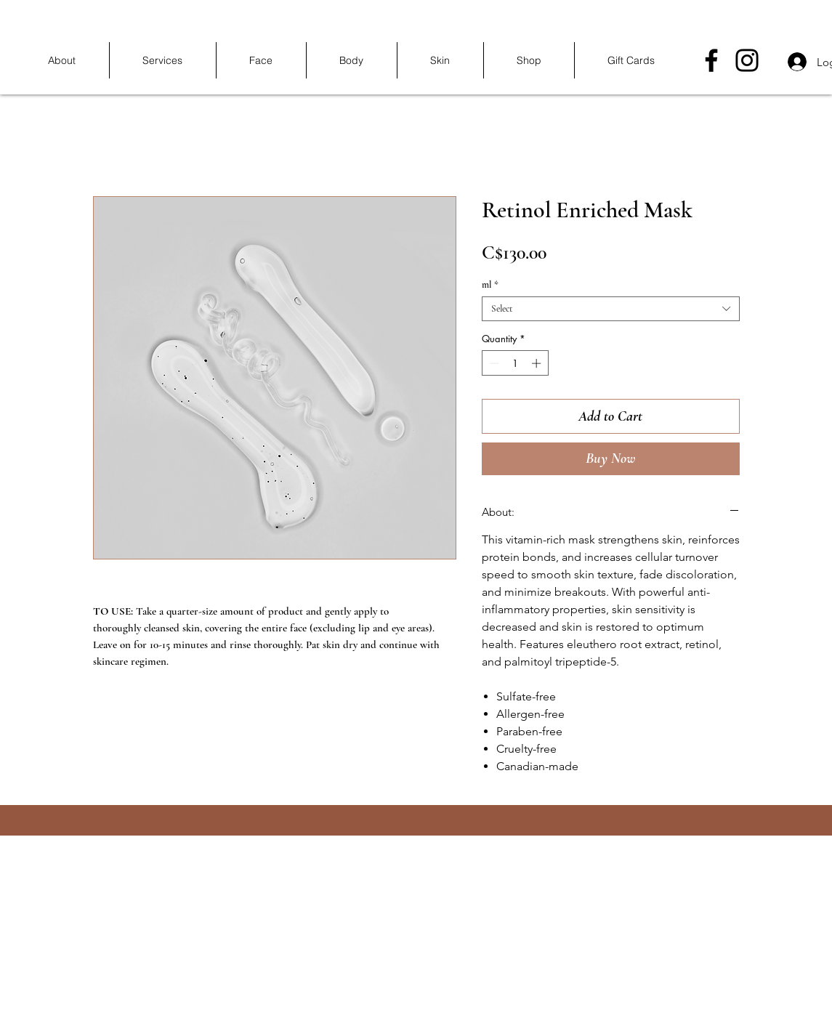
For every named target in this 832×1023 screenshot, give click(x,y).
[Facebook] (711, 60)
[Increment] (537, 363)
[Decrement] (492, 363)
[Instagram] (747, 60)
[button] (163, 60)
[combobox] (611, 308)
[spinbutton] (515, 363)
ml (490, 285)
